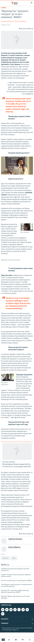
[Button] (26, 29)
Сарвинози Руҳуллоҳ (7, 21)
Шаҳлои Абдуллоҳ (20, 21)
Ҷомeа (3, 8)
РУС (23, 639)
